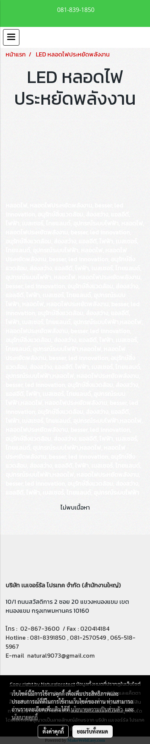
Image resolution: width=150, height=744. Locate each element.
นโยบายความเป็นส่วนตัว (97, 709)
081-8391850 (48, 637)
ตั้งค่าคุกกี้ (53, 731)
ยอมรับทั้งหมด (92, 731)
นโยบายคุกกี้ (25, 717)
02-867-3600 (40, 628)
